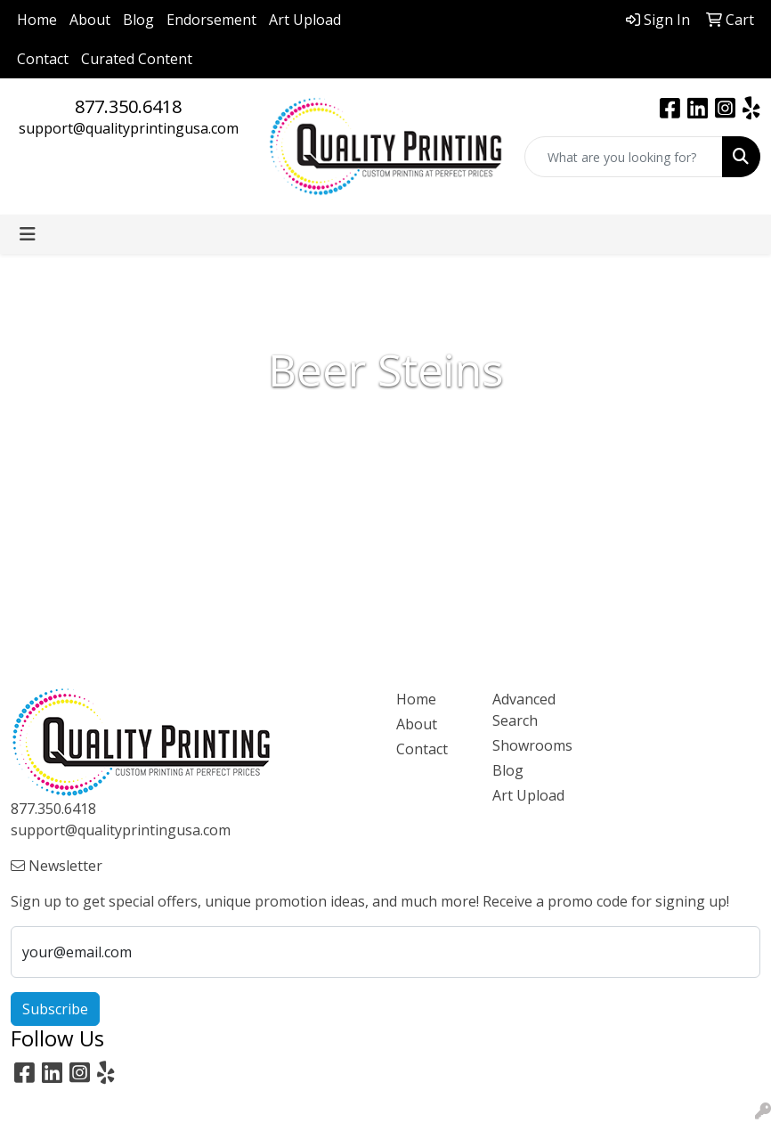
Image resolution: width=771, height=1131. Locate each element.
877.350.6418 (128, 106)
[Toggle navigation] (27, 234)
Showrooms (529, 745)
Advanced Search (524, 709)
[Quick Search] (623, 156)
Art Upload (305, 19)
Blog (138, 19)
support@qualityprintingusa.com (129, 128)
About (89, 19)
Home (37, 19)
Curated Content (136, 59)
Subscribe (55, 1009)
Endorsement (211, 19)
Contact (43, 59)
